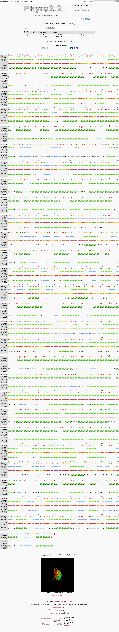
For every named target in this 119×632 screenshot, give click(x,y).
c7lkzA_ (26, 35)
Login (22, 1)
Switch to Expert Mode (14, 1)
